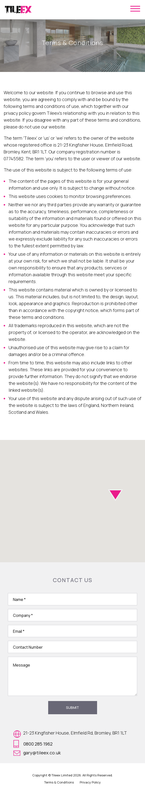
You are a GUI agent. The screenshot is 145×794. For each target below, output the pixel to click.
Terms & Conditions (59, 782)
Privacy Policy (90, 782)
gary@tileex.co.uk (37, 753)
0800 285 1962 (33, 744)
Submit (72, 707)
